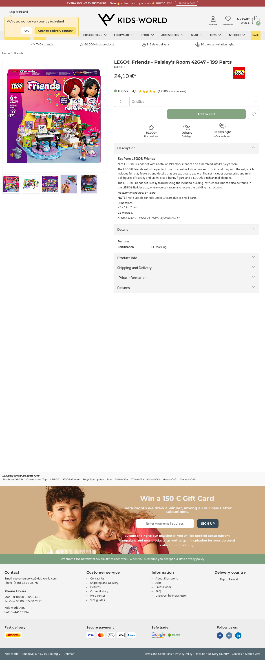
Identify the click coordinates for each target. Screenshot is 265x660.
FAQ (158, 591)
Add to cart (206, 114)
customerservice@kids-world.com (35, 578)
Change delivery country (55, 30)
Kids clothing (95, 35)
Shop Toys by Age (93, 479)
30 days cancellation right (214, 44)
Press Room (163, 587)
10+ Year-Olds (187, 479)
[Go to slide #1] (11, 184)
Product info (127, 258)
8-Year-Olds (153, 479)
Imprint (200, 654)
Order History (99, 591)
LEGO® (54, 479)
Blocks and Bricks (12, 479)
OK (26, 30)
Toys (215, 35)
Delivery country (218, 654)
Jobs (158, 582)
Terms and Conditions (158, 654)
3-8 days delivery (155, 45)
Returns (123, 288)
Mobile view (253, 654)
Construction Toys (36, 479)
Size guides (97, 600)
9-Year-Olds (170, 479)
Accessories (172, 35)
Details (122, 230)
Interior (236, 35)
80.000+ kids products (97, 44)
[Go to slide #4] (69, 184)
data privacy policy (191, 559)
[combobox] (194, 102)
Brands (18, 53)
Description (126, 148)
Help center (97, 595)
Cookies (237, 654)
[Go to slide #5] (88, 184)
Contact (11, 572)
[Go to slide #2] (31, 184)
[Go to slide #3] (50, 184)
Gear (196, 35)
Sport (147, 35)
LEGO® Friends (71, 479)
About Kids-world (166, 578)
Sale (255, 35)
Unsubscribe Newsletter (171, 595)
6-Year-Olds (121, 479)
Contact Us (97, 578)
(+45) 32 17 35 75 (26, 582)
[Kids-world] (132, 20)
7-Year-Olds (137, 479)
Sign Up (208, 523)
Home (6, 53)
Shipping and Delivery (134, 268)
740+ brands (42, 44)
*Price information (131, 278)
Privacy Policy (183, 654)
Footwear (123, 35)
